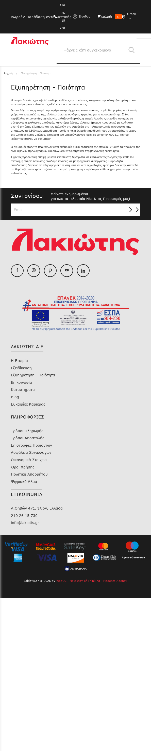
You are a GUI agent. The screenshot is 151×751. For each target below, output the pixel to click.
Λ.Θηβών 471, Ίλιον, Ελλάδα (37, 508)
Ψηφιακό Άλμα (24, 481)
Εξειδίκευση (21, 368)
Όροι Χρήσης (22, 467)
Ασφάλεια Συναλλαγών (31, 452)
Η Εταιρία (19, 360)
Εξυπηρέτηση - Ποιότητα (33, 375)
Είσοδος (81, 16)
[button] (132, 17)
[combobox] (98, 50)
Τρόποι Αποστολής (27, 438)
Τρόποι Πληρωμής (27, 431)
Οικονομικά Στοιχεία (29, 460)
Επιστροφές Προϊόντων (31, 445)
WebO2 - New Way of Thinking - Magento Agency (91, 580)
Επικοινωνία (21, 382)
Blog (15, 397)
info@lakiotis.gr (25, 522)
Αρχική (8, 73)
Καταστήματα (23, 389)
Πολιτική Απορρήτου (29, 474)
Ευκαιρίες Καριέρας (28, 404)
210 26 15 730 (24, 515)
